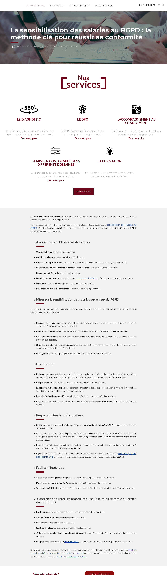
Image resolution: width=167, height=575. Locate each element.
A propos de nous (36, 6)
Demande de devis (104, 6)
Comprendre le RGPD (80, 6)
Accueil (19, 46)
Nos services (56, 6)
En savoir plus (29, 138)
